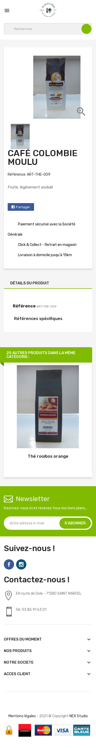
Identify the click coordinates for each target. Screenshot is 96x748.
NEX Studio (78, 716)
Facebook (9, 564)
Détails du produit (29, 283)
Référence (24, 306)
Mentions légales (22, 716)
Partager (23, 207)
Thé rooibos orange (48, 456)
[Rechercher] (48, 29)
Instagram (21, 564)
